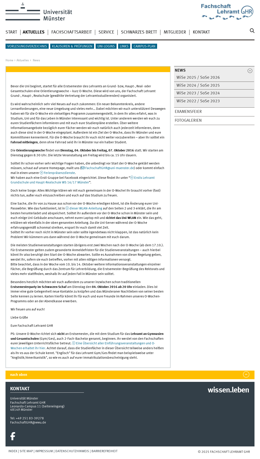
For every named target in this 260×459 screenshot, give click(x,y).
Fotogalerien (188, 121)
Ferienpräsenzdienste (59, 173)
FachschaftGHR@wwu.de (28, 422)
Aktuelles (23, 60)
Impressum (44, 451)
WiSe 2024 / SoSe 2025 (198, 86)
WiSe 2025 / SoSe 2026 (198, 78)
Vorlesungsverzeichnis (27, 46)
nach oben (18, 375)
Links (124, 46)
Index (12, 451)
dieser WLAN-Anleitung (86, 208)
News (36, 60)
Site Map (26, 451)
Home (9, 60)
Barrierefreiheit (104, 451)
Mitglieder (175, 32)
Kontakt (201, 32)
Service (106, 32)
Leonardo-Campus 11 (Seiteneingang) (37, 406)
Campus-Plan (144, 46)
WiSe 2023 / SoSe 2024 (198, 93)
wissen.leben (228, 390)
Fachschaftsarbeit (71, 32)
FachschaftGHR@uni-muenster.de (109, 168)
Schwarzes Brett (139, 32)
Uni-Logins (106, 46)
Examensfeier (188, 112)
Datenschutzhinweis (72, 451)
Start (11, 32)
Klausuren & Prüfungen (72, 46)
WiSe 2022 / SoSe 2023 (198, 101)
